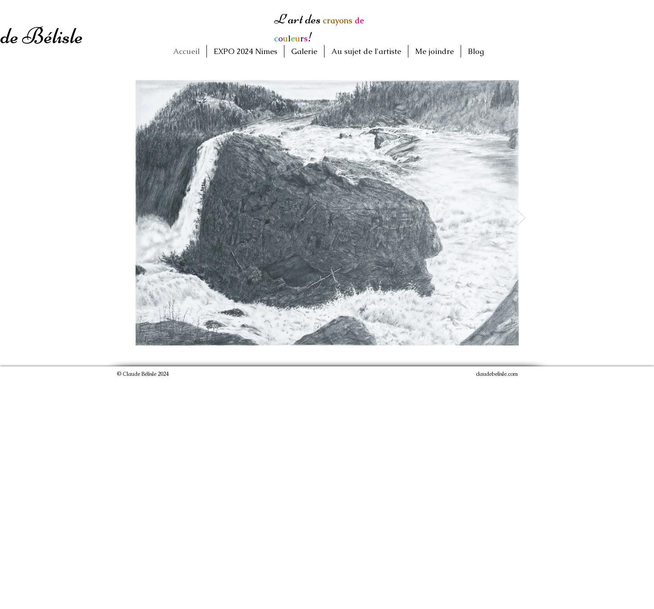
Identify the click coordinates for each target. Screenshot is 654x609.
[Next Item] (521, 217)
